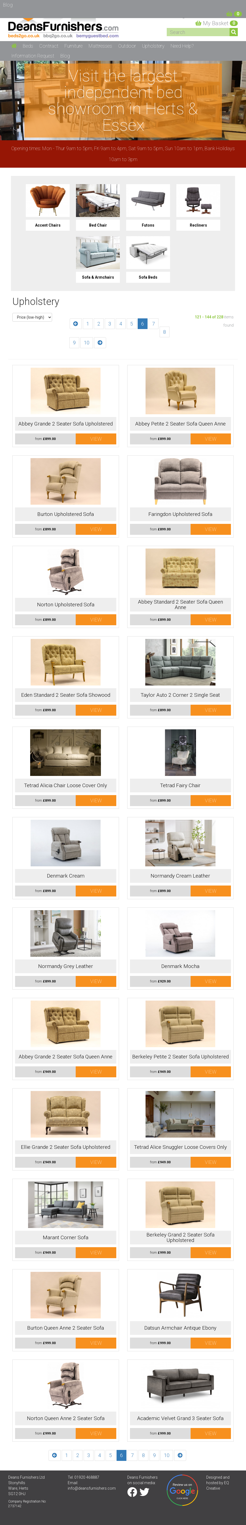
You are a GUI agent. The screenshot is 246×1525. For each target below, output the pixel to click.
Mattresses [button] (100, 46)
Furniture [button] (73, 46)
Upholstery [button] (153, 46)
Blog (65, 56)
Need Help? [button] (182, 46)
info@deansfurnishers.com (92, 1488)
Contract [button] (48, 46)
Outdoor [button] (127, 46)
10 (86, 342)
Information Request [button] (32, 56)
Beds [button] (28, 46)
